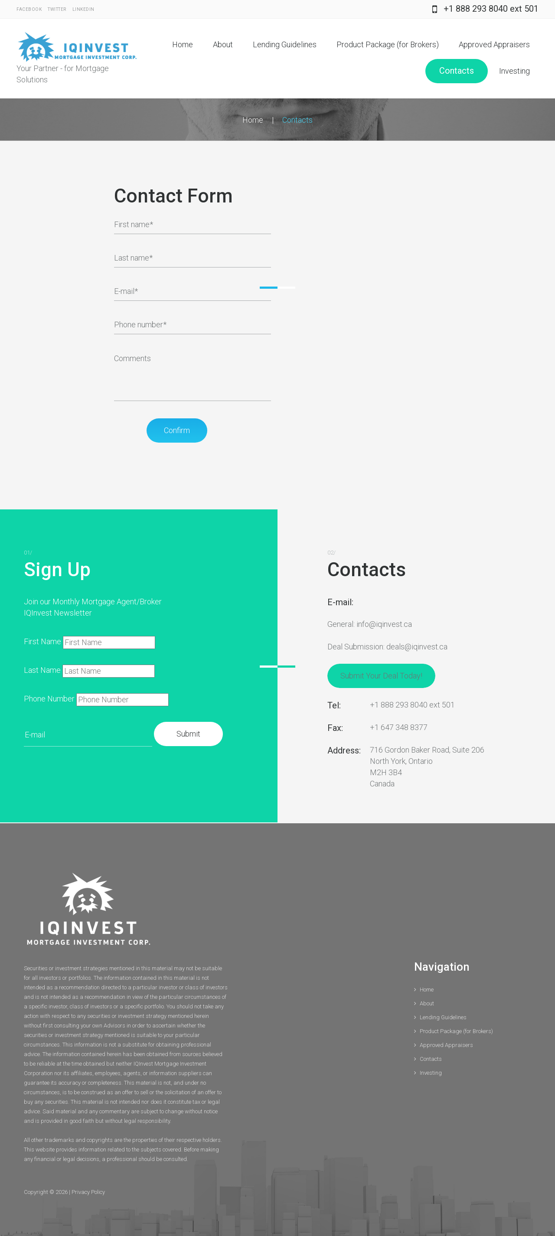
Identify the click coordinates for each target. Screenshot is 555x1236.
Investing (514, 70)
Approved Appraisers (494, 44)
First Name (42, 641)
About (223, 44)
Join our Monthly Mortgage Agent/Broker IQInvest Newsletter (93, 607)
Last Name (42, 670)
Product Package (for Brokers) (387, 44)
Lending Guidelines (285, 44)
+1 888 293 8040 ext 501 (491, 8)
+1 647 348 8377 (399, 727)
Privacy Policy (88, 1192)
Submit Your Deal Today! (381, 675)
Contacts (456, 70)
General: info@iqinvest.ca (369, 624)
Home (182, 44)
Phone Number (49, 698)
